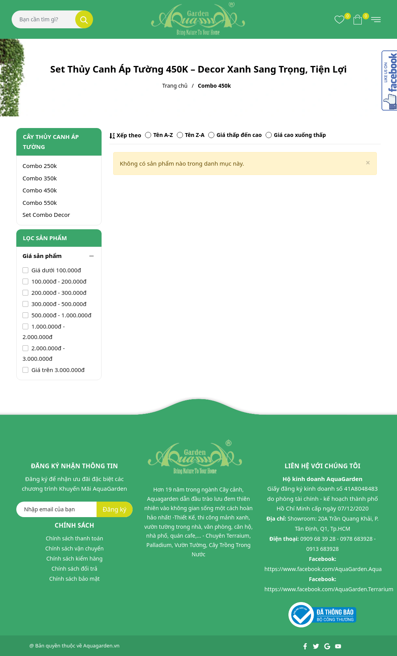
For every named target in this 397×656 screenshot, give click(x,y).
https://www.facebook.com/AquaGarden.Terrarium (329, 589)
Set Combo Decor (46, 214)
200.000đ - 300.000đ (58, 292)
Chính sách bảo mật (74, 578)
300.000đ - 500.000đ (58, 304)
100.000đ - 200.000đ (58, 281)
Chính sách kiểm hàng (74, 558)
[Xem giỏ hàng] (357, 19)
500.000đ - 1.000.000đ (60, 315)
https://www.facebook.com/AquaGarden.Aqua (323, 569)
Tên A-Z (159, 134)
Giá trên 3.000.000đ (57, 370)
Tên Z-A (190, 134)
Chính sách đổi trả (74, 568)
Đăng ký (114, 509)
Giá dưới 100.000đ (55, 270)
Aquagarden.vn (101, 645)
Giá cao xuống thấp (296, 134)
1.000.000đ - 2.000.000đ (43, 331)
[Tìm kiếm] (84, 19)
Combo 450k (39, 190)
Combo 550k (39, 202)
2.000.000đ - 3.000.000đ (43, 353)
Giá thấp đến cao (235, 134)
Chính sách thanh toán (74, 538)
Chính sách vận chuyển (74, 548)
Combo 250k (39, 166)
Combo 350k (39, 178)
